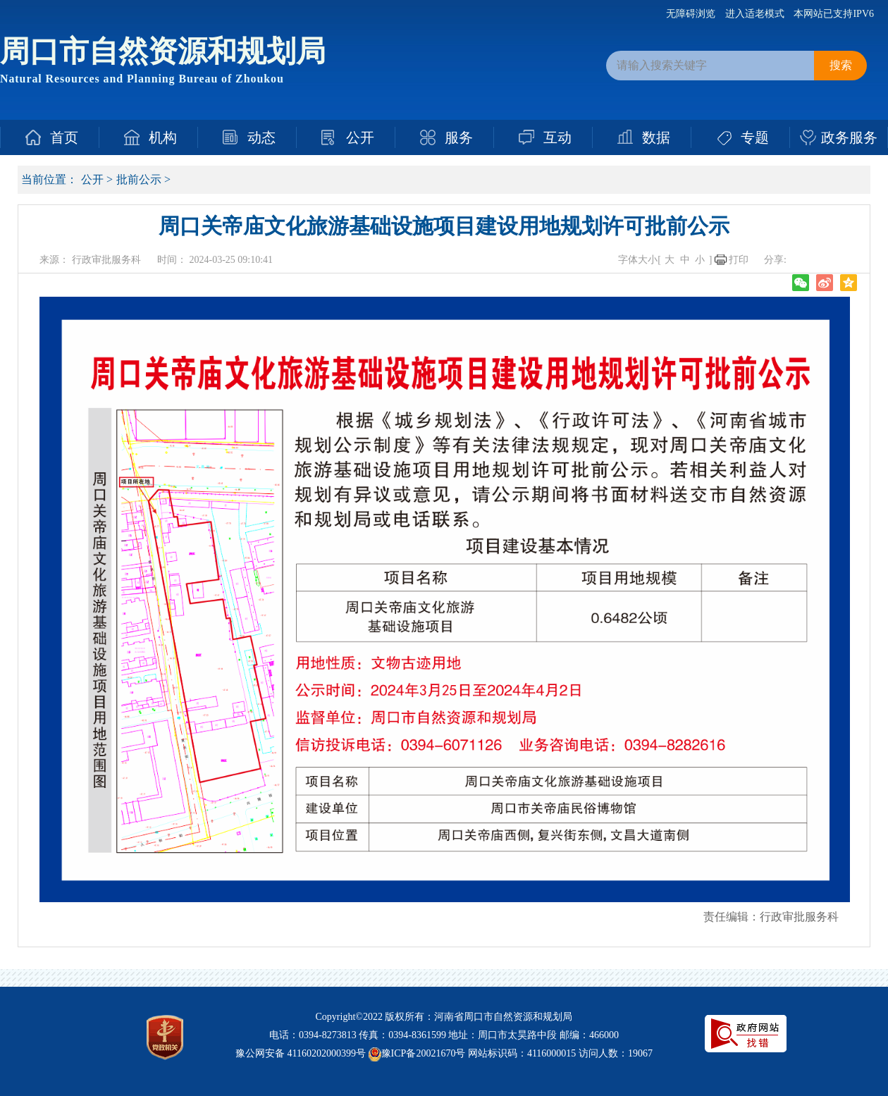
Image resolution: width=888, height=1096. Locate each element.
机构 (163, 137)
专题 (755, 137)
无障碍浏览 (690, 13)
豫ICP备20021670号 (423, 1053)
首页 (64, 137)
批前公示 (138, 179)
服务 (459, 137)
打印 (738, 259)
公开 (360, 137)
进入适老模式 (754, 13)
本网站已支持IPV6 (834, 13)
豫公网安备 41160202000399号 (300, 1053)
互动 (557, 137)
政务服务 (849, 137)
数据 (656, 137)
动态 (261, 137)
